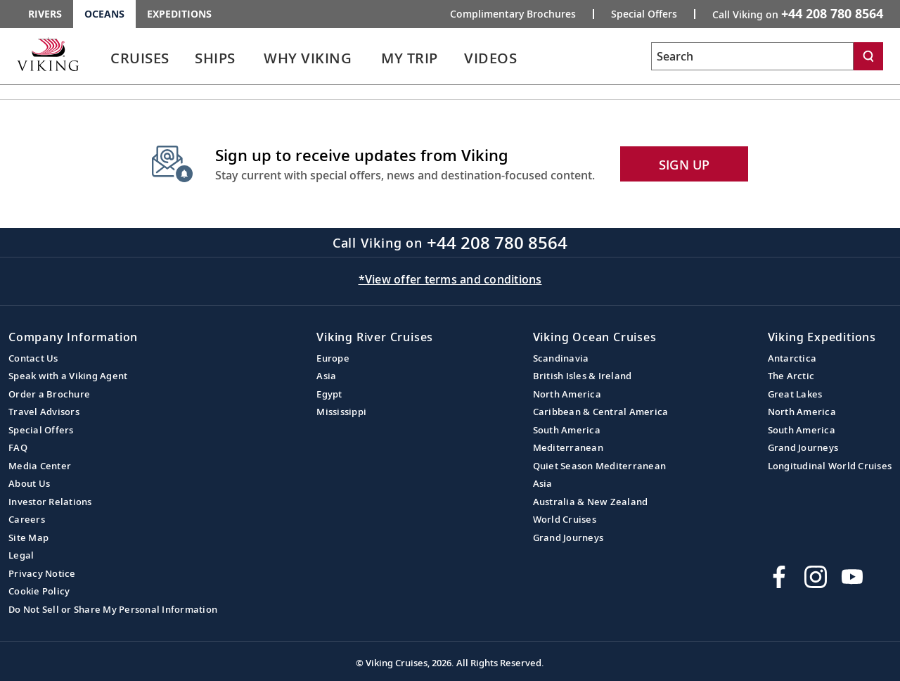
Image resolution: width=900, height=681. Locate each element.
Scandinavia (561, 358)
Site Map (28, 537)
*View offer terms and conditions (450, 279)
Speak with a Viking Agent (67, 375)
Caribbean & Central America (601, 411)
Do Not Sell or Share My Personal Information (112, 609)
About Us (29, 483)
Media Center (39, 465)
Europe (332, 358)
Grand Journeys (568, 537)
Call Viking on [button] (797, 13)
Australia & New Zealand (590, 501)
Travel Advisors (43, 411)
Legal (21, 555)
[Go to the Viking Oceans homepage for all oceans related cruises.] (48, 54)
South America (566, 430)
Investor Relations (50, 501)
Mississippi (341, 411)
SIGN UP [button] (684, 164)
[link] (140, 61)
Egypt (329, 394)
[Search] (868, 56)
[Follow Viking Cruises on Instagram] (815, 577)
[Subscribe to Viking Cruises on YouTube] (852, 577)
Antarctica (792, 358)
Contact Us (33, 358)
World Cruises (564, 519)
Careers (26, 519)
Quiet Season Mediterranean (600, 465)
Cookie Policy (39, 591)
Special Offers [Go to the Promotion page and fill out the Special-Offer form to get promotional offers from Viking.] (644, 14)
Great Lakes (795, 394)
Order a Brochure (49, 394)
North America (567, 394)
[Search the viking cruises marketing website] (752, 56)
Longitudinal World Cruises (830, 465)
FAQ (17, 447)
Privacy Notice (42, 573)
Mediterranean (568, 447)
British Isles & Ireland (582, 375)
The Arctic (791, 375)
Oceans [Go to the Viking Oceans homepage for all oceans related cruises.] (104, 13)
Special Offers (41, 430)
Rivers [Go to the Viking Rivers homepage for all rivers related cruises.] (45, 13)
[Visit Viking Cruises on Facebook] (779, 577)
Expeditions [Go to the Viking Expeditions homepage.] (179, 13)
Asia (326, 375)
